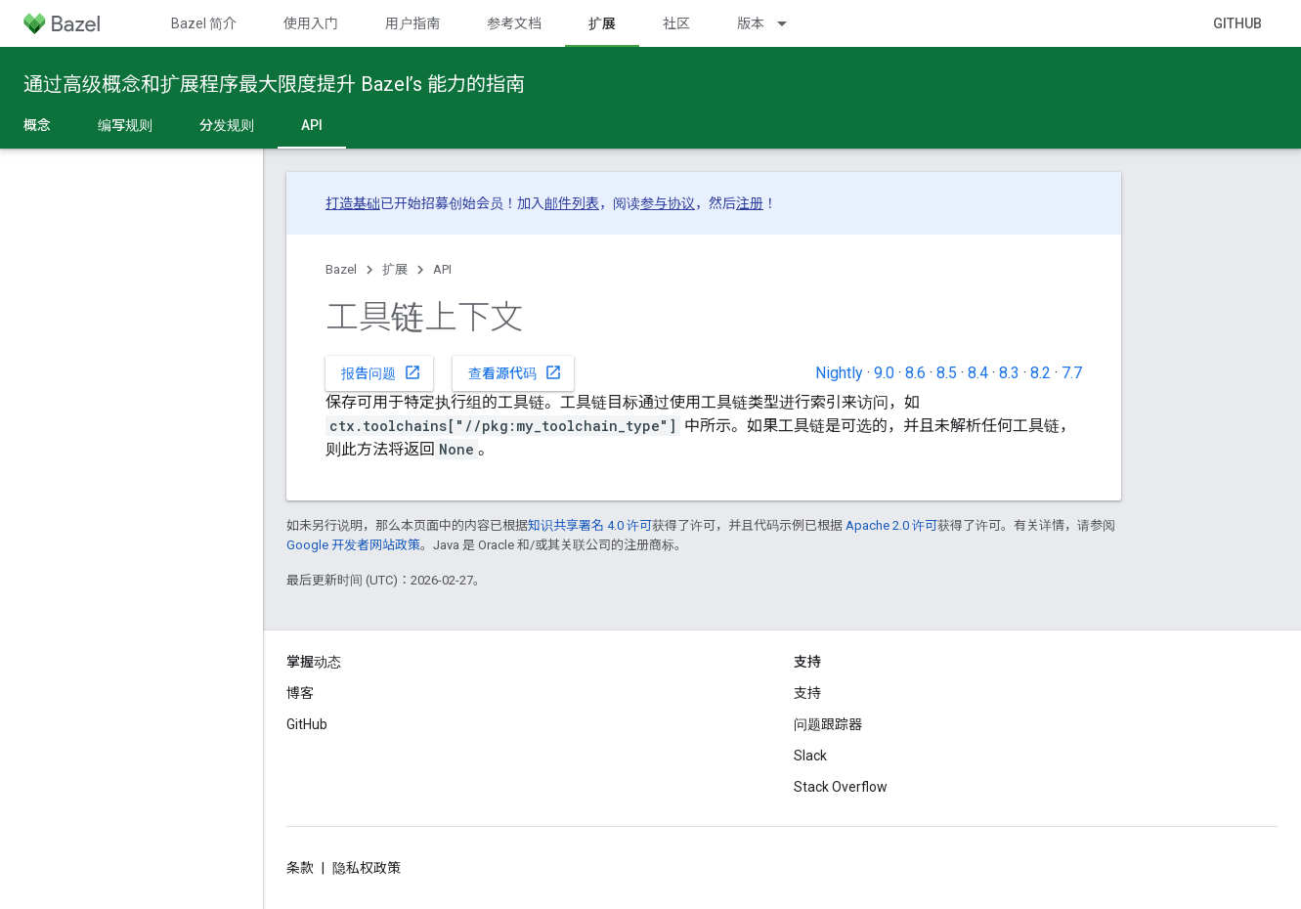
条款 (300, 868)
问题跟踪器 (828, 724)
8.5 (946, 373)
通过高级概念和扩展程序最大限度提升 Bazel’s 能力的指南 (274, 84)
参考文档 (514, 23)
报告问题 (381, 372)
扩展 (395, 269)
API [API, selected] (312, 125)
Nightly (839, 373)
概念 (37, 125)
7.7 (1072, 373)
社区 (676, 23)
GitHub (1237, 23)
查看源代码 (515, 372)
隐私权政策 (366, 868)
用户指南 (412, 23)
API (442, 269)
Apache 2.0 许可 (891, 525)
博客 (300, 693)
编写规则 (125, 125)
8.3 (1009, 373)
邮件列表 (571, 203)
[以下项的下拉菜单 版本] (790, 23)
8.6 (915, 373)
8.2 (1040, 373)
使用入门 (310, 23)
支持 (807, 693)
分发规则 (226, 125)
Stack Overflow (841, 787)
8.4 (978, 373)
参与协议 (667, 203)
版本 (750, 23)
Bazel (341, 269)
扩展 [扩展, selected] (602, 23)
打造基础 (352, 203)
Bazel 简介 (204, 23)
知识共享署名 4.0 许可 (590, 525)
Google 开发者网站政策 (353, 545)
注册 (749, 203)
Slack (810, 755)
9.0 (884, 373)
